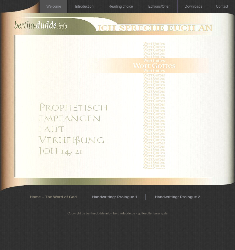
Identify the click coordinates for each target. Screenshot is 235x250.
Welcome (53, 6)
